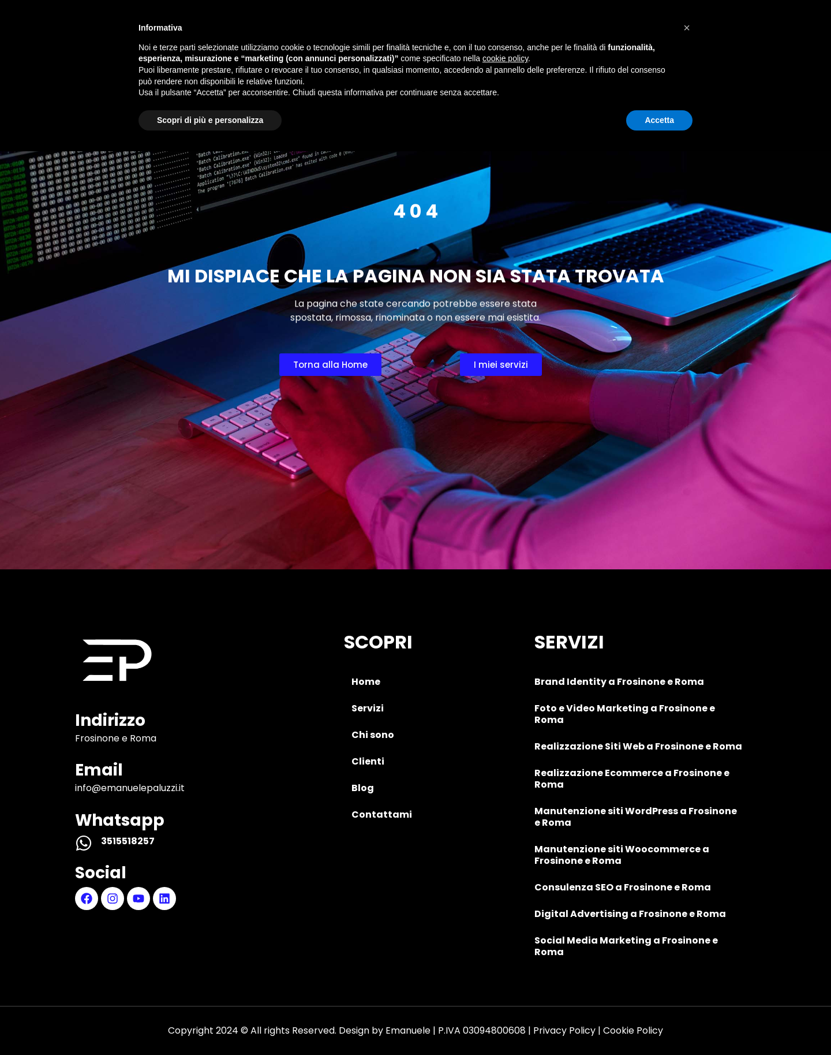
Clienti (477, 37)
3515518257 (128, 841)
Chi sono (391, 37)
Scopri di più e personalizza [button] (210, 1023)
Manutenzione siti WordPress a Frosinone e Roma (635, 816)
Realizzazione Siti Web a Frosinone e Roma (638, 746)
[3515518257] (83, 843)
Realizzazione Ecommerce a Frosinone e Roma (631, 778)
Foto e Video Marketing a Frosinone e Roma (624, 714)
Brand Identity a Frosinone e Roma (619, 681)
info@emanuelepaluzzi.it (130, 788)
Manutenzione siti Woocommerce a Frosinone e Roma (621, 854)
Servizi (307, 37)
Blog (551, 37)
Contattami (640, 37)
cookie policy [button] (505, 962)
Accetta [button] (659, 1023)
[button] (686, 931)
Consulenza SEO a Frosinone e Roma (622, 887)
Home (232, 37)
